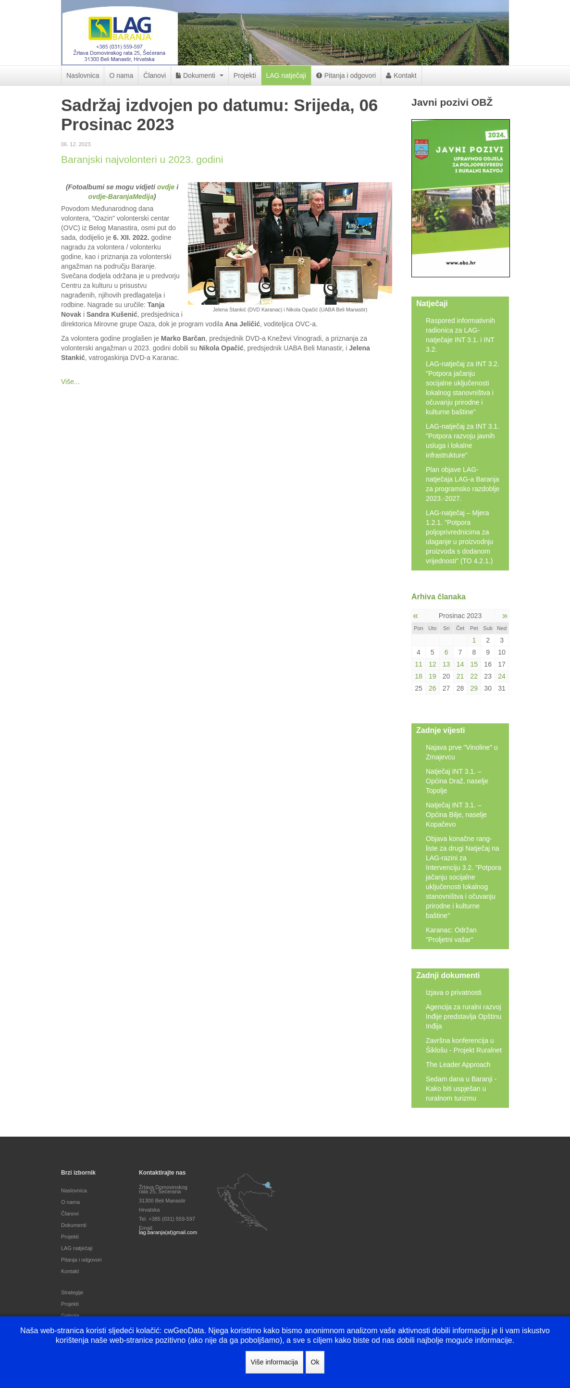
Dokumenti (199, 75)
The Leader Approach (458, 1064)
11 (418, 664)
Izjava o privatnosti (454, 992)
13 (446, 664)
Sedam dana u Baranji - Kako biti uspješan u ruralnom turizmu (461, 1088)
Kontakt (401, 75)
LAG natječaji (286, 75)
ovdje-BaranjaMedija (121, 196)
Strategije (72, 1292)
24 (502, 676)
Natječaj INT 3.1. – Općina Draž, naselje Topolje (457, 781)
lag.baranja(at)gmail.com (168, 1232)
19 (432, 676)
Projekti (245, 75)
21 (460, 676)
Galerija (70, 1315)
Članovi (154, 75)
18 (418, 676)
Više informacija (274, 1362)
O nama (121, 75)
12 (432, 664)
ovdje (166, 187)
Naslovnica (82, 75)
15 (474, 664)
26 (432, 688)
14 (460, 664)
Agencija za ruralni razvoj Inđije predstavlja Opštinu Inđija (463, 1016)
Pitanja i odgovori (346, 75)
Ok (315, 1362)
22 (474, 676)
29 (474, 688)
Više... (70, 381)
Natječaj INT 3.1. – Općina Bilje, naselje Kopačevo (456, 814)
